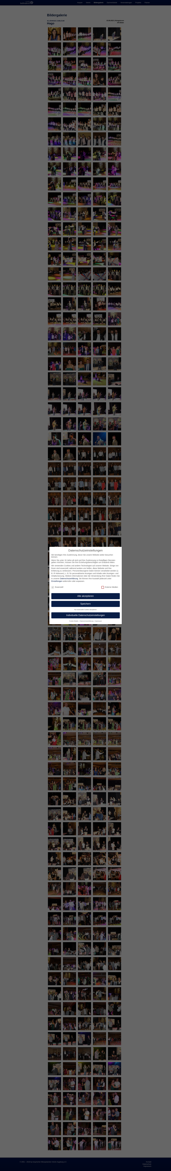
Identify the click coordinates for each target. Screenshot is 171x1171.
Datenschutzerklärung (69, 578)
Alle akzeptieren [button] (85, 596)
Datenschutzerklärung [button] (87, 621)
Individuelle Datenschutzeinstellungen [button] (85, 615)
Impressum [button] (98, 621)
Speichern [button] (85, 603)
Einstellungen (56, 581)
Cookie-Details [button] (74, 621)
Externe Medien (109, 587)
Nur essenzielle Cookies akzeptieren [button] (85, 609)
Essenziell (57, 587)
